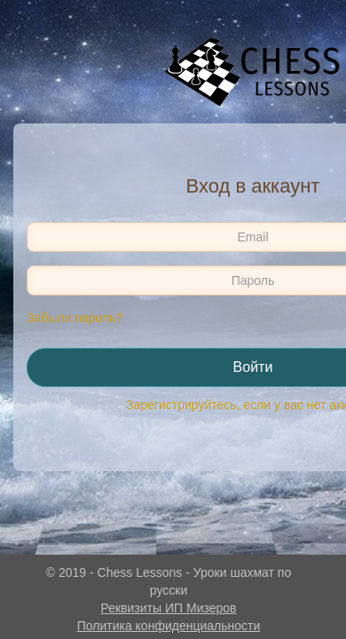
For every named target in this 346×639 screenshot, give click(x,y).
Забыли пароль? (74, 318)
